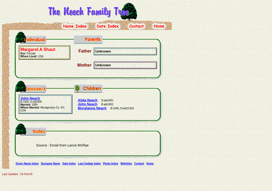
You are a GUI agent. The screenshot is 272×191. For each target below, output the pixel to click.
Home (150, 163)
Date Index (69, 163)
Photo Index (110, 163)
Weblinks (126, 163)
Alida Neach (88, 100)
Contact (139, 163)
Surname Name (50, 163)
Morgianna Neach (92, 108)
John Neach (30, 98)
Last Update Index (89, 163)
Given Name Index (27, 163)
